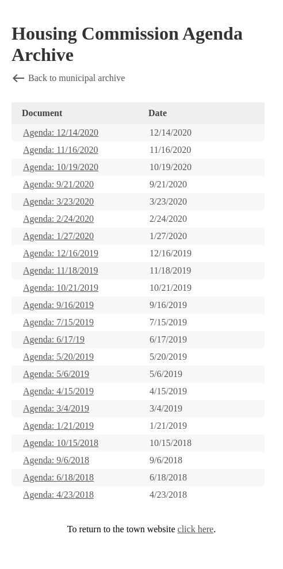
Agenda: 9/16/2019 (58, 305)
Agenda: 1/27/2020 (58, 236)
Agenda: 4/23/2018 (58, 494)
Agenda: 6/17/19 (54, 339)
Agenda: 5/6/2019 (56, 374)
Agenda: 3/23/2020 (58, 201)
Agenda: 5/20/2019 (58, 357)
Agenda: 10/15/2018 (60, 443)
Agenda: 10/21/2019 (60, 288)
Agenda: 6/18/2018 (58, 477)
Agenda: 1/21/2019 (58, 425)
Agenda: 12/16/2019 (60, 253)
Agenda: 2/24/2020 (58, 219)
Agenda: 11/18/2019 (60, 270)
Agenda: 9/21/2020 (58, 184)
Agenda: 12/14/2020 (60, 132)
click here (196, 529)
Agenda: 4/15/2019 (58, 391)
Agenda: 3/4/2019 (56, 408)
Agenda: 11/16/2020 (60, 150)
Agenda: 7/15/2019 (58, 322)
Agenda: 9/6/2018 (56, 460)
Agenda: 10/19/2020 (60, 167)
